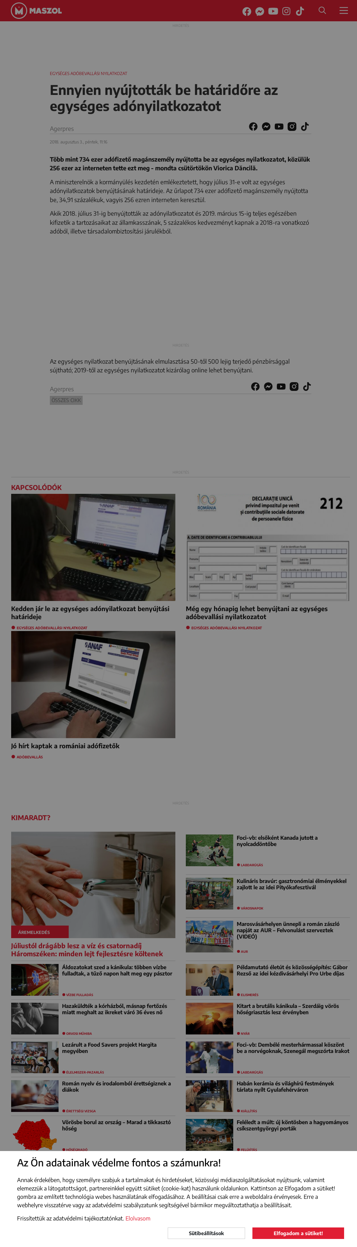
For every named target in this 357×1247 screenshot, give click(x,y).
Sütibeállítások (206, 1233)
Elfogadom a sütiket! (298, 1233)
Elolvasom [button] (138, 1218)
